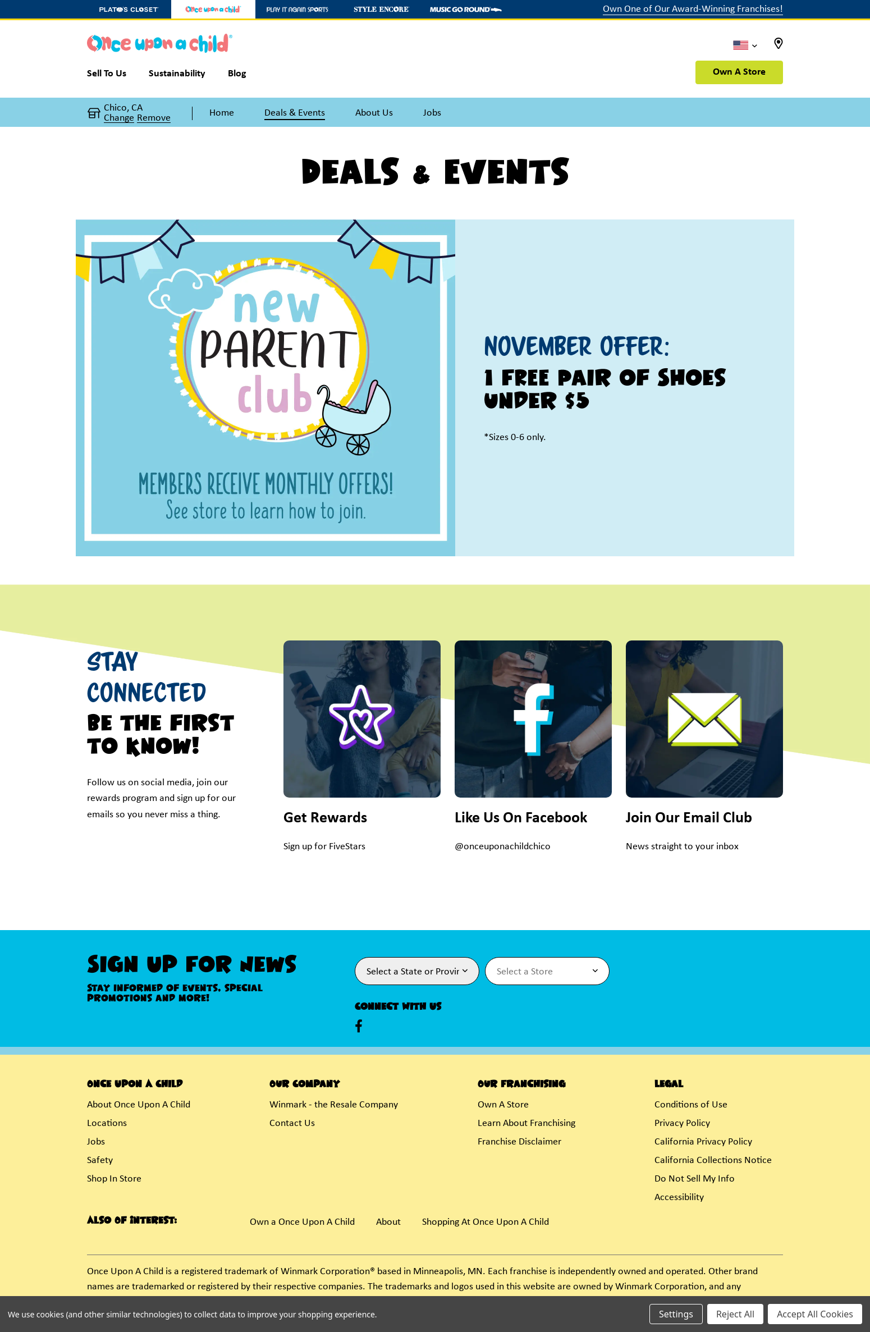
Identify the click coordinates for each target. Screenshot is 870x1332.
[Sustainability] (177, 76)
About (388, 1222)
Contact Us (292, 1123)
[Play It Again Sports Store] (297, 9)
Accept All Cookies (815, 1314)
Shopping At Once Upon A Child (485, 1222)
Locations (107, 1123)
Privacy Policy (682, 1123)
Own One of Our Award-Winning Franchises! (693, 9)
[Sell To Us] (112, 76)
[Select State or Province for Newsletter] (417, 971)
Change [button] (119, 118)
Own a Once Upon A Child (302, 1222)
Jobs (96, 1142)
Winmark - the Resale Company (333, 1105)
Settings (676, 1314)
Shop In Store (114, 1179)
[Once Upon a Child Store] (213, 9)
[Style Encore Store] (382, 9)
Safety (100, 1160)
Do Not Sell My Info (694, 1179)
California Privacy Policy (703, 1142)
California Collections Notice (713, 1160)
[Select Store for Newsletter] (547, 971)
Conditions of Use (690, 1105)
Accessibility (679, 1197)
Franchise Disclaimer (519, 1142)
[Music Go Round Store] (466, 9)
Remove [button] (154, 118)
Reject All (735, 1314)
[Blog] (237, 76)
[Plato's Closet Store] (129, 9)
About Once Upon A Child (138, 1105)
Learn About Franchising (526, 1123)
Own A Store (739, 72)
